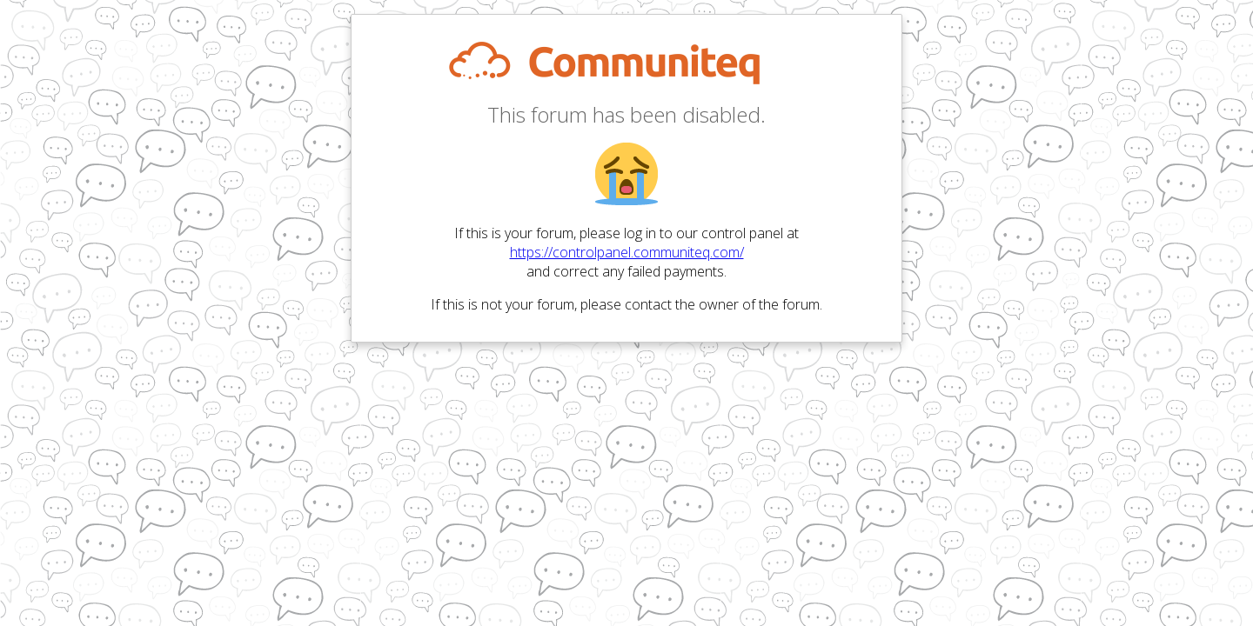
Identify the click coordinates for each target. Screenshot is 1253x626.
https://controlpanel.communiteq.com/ (627, 252)
